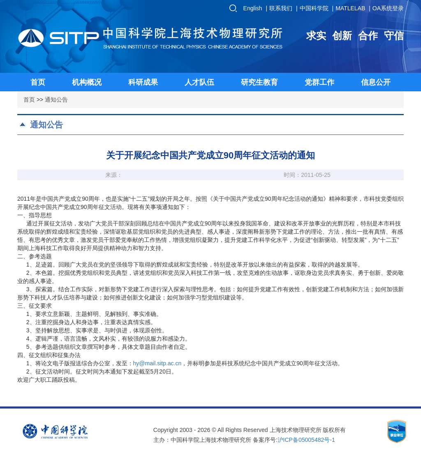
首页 (29, 99)
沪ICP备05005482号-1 (306, 439)
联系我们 (280, 8)
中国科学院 (314, 8)
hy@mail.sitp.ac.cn (157, 363)
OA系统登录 (388, 8)
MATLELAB (350, 8)
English (252, 8)
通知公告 (56, 99)
